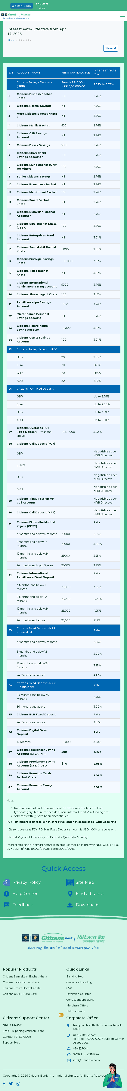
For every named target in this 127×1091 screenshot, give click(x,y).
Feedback (18, 905)
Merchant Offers (77, 1005)
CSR (69, 988)
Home (11, 40)
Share (110, 48)
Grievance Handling (79, 982)
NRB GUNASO (12, 1025)
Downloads (82, 905)
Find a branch (85, 893)
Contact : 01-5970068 (17, 1036)
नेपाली (42, 8)
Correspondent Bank (80, 999)
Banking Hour (75, 976)
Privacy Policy (22, 882)
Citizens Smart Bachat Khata (22, 988)
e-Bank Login (21, 5)
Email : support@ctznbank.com (23, 1031)
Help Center (20, 893)
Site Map (80, 882)
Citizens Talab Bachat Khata (21, 982)
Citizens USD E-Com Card (20, 994)
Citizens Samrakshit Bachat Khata (25, 976)
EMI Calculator (75, 1011)
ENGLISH (42, 3)
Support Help (11, 1042)
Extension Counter (78, 994)
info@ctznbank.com (86, 1060)
